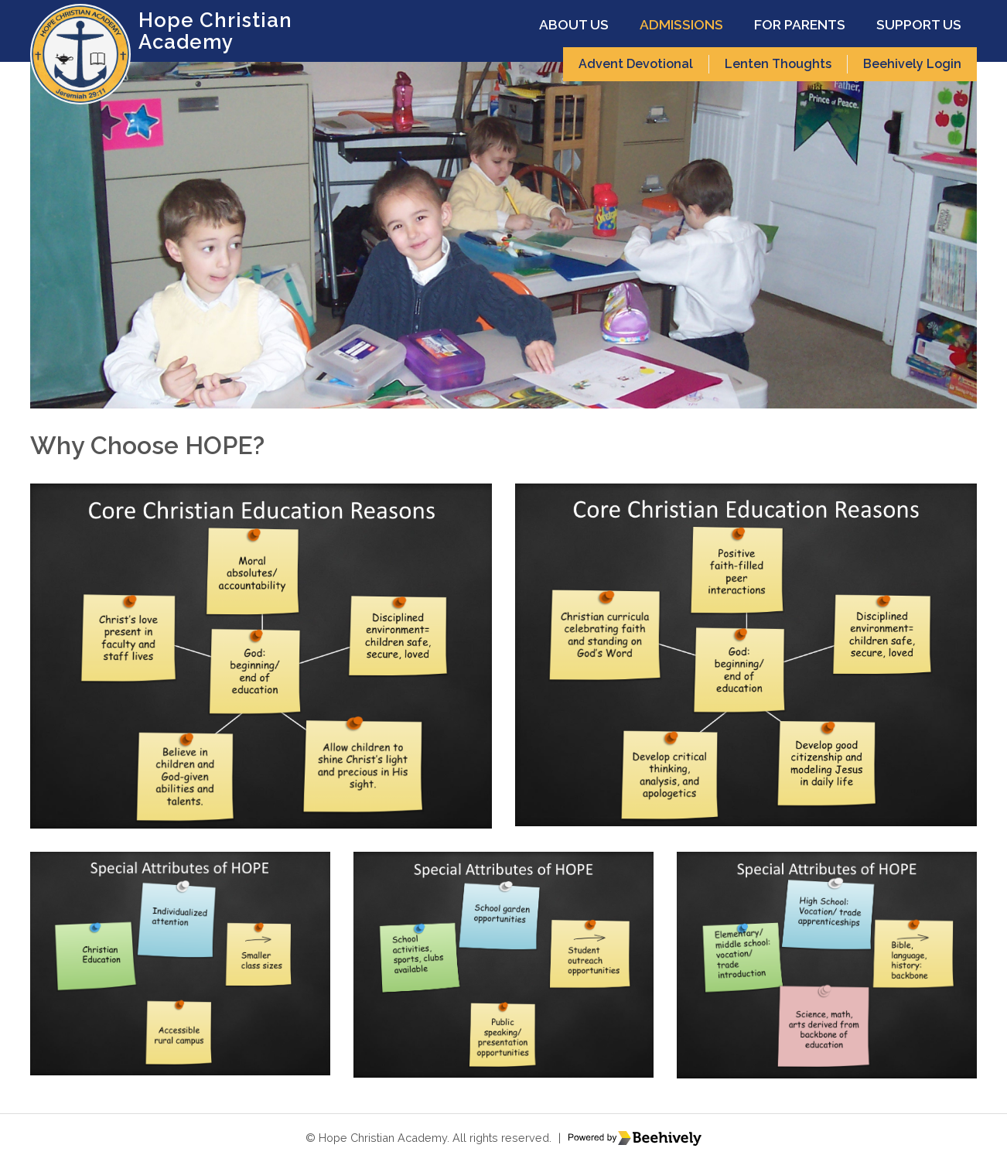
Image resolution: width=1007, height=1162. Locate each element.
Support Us (918, 24)
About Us (574, 24)
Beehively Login (912, 63)
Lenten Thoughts (778, 63)
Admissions (681, 24)
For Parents (799, 24)
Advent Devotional (636, 63)
